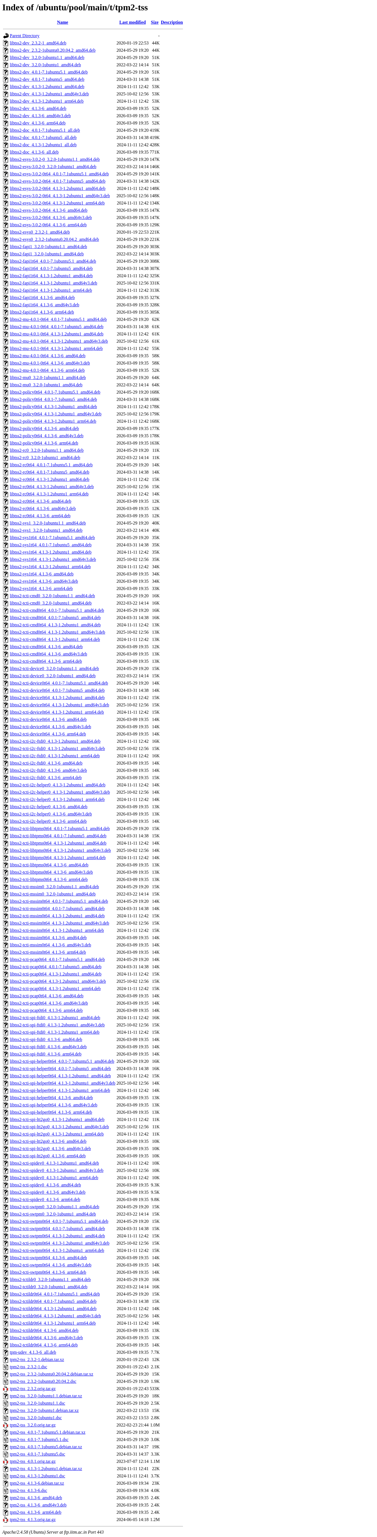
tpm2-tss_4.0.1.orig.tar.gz (33, 1461)
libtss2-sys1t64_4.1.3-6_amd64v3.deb (44, 581)
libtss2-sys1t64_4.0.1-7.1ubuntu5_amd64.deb (50, 544)
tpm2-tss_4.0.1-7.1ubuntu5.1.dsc (39, 1439)
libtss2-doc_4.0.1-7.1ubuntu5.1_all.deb (45, 130)
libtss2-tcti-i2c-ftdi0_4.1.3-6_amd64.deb (46, 763)
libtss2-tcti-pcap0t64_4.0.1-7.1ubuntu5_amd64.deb (55, 966)
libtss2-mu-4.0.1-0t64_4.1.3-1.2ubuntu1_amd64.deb (56, 334)
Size (155, 22)
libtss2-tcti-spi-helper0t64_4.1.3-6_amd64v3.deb (53, 1105)
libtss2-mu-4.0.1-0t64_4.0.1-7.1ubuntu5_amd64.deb (56, 326)
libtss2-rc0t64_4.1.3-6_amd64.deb (40, 501)
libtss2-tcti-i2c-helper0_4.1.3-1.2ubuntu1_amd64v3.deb (60, 792)
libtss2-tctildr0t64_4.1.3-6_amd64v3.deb (46, 1337)
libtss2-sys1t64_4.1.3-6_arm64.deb (41, 588)
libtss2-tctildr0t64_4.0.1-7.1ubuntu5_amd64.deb (53, 1301)
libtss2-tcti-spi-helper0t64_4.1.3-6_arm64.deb (51, 1112)
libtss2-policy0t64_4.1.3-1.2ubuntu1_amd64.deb (53, 406)
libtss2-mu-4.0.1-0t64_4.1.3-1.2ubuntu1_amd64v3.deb (59, 341)
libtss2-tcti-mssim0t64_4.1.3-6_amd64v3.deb (50, 945)
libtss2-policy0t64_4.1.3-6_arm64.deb (44, 443)
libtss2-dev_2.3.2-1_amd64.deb (38, 43)
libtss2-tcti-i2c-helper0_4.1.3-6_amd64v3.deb (51, 814)
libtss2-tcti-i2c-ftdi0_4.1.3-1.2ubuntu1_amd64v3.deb (57, 748)
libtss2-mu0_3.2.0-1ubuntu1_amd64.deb (46, 384)
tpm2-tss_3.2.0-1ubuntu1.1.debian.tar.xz (46, 1395)
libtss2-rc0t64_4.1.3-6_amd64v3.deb (43, 508)
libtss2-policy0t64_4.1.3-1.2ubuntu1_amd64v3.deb (55, 414)
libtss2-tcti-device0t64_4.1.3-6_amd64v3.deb (50, 726)
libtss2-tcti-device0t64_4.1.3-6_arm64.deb (48, 734)
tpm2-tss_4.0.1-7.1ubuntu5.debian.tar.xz (46, 1446)
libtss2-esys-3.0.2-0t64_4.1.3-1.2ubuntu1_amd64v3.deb (60, 195)
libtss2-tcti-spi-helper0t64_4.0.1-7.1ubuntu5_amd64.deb (60, 1068)
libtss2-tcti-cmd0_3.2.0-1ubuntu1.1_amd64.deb (52, 595)
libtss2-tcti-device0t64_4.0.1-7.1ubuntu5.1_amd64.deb (59, 683)
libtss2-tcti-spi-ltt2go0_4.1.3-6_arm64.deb (48, 1155)
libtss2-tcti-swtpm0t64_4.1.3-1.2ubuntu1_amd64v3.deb (59, 1243)
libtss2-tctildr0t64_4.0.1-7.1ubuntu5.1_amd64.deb (55, 1294)
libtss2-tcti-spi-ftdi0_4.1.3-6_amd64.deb (46, 1039)
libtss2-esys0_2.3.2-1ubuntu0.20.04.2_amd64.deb (54, 239)
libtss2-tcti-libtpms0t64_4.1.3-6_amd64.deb (49, 864)
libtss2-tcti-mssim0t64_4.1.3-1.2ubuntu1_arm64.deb (57, 930)
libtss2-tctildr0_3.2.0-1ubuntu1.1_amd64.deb (50, 1279)
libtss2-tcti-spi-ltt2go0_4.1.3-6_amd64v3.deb (50, 1148)
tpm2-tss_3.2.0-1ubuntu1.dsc (36, 1417)
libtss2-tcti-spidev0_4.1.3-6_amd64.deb (45, 1185)
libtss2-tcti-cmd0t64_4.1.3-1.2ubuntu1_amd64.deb (55, 624)
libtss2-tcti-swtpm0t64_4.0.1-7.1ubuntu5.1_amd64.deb (59, 1221)
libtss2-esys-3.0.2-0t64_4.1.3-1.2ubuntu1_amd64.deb (57, 188)
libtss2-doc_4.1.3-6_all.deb (34, 152)
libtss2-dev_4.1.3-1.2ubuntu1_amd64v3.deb (49, 93)
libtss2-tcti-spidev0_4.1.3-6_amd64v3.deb (48, 1192)
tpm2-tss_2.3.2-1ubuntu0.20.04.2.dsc (43, 1381)
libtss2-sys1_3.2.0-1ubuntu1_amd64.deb (46, 530)
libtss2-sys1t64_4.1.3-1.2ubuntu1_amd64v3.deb (53, 559)
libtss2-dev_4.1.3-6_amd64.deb (38, 108)
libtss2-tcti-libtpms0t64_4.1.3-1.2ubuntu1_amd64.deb (58, 843)
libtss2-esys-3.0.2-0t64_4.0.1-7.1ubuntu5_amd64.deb (57, 181)
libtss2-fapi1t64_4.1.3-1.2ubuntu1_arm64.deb (51, 290)
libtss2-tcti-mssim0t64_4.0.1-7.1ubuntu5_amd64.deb (57, 908)
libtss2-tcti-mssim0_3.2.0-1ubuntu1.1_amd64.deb (54, 886)
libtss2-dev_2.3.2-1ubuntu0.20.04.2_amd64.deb (53, 50)
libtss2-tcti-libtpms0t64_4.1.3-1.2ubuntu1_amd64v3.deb (60, 850)
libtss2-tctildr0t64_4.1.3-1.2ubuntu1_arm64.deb (53, 1323)
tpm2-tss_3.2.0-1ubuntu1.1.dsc (37, 1403)
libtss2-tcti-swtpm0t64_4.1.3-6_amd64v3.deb (50, 1265)
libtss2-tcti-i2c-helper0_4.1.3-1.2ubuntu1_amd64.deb (57, 784)
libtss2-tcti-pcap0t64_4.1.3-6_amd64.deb (47, 995)
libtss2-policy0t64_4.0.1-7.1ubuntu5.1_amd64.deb (55, 392)
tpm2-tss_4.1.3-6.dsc (28, 1490)
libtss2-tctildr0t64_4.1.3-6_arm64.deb (44, 1345)
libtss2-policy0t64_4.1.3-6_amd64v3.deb (47, 435)
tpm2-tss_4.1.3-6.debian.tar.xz (37, 1483)
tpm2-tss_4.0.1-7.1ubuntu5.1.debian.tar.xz (48, 1432)
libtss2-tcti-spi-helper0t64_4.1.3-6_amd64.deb (51, 1097)
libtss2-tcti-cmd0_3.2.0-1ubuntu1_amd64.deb (51, 603)
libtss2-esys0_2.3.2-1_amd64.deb (40, 232)
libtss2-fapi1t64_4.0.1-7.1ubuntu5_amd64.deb (51, 268)
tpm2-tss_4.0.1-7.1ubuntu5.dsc (37, 1454)
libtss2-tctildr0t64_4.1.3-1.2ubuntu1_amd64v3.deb (55, 1315)
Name (62, 22)
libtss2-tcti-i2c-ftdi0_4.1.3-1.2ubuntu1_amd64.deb (55, 741)
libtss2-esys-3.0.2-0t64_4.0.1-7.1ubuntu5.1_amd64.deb (59, 173)
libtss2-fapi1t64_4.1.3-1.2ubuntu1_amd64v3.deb (53, 283)
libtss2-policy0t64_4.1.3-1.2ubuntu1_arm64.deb (53, 421)
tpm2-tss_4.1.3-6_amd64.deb (36, 1497)
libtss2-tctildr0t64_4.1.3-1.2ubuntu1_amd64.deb (53, 1308)
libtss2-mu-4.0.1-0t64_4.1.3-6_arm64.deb (47, 370)
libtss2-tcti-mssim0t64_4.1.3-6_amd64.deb (48, 937)
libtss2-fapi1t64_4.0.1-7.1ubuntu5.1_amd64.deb (53, 261)
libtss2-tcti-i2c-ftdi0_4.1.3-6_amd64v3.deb (48, 770)
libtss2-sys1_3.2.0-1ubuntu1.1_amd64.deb (48, 523)
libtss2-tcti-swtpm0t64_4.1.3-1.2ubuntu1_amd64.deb (57, 1235)
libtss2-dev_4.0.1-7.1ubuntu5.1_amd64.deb (49, 72)
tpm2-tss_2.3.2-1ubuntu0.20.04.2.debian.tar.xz (51, 1374)
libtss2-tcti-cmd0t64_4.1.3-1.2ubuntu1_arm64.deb (55, 639)
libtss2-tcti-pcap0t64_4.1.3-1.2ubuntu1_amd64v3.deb (58, 981)
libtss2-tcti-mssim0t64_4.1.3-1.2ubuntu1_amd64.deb (57, 915)
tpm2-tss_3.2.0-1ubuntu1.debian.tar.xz (44, 1410)
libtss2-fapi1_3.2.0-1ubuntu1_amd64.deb (47, 254)
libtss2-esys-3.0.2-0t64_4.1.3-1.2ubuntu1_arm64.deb (57, 203)
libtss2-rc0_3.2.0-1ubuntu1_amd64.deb (45, 457)
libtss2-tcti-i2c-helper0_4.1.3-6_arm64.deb (48, 821)
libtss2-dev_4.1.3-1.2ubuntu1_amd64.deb (47, 86)
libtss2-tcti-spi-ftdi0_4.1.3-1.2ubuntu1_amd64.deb (55, 1017)
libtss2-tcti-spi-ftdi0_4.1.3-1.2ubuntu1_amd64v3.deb (57, 1025)
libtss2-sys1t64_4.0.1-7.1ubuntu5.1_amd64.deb (52, 537)
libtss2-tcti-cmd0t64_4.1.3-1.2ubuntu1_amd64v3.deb (57, 632)
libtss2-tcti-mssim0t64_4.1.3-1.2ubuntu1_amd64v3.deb (59, 923)
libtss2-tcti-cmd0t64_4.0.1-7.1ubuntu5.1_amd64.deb (57, 610)
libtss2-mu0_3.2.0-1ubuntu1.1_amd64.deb (48, 377)
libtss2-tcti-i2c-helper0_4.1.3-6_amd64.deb (48, 806)
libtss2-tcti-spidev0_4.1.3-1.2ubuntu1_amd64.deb (54, 1163)
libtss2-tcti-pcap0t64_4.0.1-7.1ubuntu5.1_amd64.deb (57, 959)
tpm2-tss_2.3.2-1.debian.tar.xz (37, 1359)
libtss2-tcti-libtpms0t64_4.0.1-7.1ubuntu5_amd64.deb (58, 835)
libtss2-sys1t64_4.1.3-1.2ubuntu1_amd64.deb (50, 552)
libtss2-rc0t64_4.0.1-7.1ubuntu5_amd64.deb (49, 472)
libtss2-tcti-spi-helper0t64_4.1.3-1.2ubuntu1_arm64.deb (60, 1090)
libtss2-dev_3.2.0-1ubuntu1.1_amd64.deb (47, 57)
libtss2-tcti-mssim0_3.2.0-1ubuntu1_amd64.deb (53, 894)
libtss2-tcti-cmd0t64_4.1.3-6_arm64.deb (46, 661)
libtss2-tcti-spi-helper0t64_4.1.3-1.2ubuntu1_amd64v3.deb (62, 1083)
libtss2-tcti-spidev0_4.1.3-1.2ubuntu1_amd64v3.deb (56, 1170)
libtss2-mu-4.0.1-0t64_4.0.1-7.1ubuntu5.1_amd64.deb (58, 319)
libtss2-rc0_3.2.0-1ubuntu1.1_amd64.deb (47, 450)
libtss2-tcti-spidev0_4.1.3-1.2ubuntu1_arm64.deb (54, 1177)
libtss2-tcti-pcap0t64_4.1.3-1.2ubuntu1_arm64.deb (55, 988)
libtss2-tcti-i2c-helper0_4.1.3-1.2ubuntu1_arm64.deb (57, 799)
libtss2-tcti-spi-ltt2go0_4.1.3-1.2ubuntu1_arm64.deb (57, 1134)
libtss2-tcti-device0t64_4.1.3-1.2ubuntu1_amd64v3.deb (59, 704)
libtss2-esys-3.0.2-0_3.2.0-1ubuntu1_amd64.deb (53, 166)
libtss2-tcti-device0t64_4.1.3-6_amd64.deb (48, 719)
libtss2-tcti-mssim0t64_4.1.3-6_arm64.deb (48, 952)
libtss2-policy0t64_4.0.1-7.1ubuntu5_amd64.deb (53, 399)
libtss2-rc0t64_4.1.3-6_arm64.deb (40, 515)
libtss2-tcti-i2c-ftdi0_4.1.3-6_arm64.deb (46, 777)
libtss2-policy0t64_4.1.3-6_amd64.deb (44, 428)
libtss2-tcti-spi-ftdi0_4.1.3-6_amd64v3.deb (48, 1046)
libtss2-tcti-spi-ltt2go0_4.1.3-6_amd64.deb (48, 1141)
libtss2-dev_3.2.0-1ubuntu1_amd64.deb (45, 64)
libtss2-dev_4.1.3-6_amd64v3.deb (40, 115)
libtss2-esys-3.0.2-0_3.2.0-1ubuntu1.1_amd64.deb (55, 159)
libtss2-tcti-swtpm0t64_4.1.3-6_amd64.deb (48, 1257)
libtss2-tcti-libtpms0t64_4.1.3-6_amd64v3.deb (51, 872)
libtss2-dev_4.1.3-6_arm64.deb (38, 123)
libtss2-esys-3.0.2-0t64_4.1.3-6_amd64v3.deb (51, 217)
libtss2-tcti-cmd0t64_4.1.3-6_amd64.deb (46, 646)
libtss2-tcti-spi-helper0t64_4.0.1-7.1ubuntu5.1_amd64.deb (62, 1061)
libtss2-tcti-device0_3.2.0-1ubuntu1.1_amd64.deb (54, 668)
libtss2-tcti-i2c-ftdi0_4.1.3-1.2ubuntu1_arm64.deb (55, 755)
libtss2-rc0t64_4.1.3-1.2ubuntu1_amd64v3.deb (52, 486)
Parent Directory (24, 35)
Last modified (132, 22)
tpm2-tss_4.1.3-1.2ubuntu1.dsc (37, 1475)
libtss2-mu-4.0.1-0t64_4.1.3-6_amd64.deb (48, 355)
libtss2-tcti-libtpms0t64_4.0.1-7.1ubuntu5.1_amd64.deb (60, 828)
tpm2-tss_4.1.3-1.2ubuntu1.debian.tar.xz (46, 1468)
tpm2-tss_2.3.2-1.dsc (28, 1366)
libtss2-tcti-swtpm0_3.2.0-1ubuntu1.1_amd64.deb (54, 1206)
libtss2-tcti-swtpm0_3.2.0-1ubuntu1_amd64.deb (53, 1214)
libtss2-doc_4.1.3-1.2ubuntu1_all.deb (43, 144)
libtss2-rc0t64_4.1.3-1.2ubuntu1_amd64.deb (49, 479)
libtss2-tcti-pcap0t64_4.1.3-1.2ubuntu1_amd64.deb (55, 974)
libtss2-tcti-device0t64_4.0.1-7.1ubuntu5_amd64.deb (57, 690)
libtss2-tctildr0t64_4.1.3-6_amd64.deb (44, 1330)
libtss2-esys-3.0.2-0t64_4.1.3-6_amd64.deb (48, 210)
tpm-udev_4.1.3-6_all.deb (33, 1352)
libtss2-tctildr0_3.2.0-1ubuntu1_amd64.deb (48, 1286)
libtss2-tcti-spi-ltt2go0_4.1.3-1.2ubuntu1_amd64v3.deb (59, 1126)
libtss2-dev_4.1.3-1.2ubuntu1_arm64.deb (47, 101)
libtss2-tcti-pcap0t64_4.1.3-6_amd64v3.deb (49, 1003)
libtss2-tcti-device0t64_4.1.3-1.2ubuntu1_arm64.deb (57, 712)
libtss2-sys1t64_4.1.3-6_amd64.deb (41, 574)
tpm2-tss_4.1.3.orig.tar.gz (33, 1519)
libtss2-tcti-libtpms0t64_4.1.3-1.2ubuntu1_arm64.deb (58, 857)
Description (172, 22)
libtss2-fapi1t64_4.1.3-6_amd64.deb (42, 297)
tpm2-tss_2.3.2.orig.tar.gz (33, 1388)
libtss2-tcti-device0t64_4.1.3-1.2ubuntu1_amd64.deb (57, 697)
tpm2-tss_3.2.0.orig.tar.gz (33, 1425)
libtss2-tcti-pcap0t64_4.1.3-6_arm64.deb (46, 1010)
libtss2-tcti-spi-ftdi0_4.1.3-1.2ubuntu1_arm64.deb (54, 1032)
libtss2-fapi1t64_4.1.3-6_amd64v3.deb (44, 304)
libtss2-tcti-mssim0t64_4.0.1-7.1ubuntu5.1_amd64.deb (59, 901)
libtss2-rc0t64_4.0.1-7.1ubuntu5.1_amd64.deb (51, 464)
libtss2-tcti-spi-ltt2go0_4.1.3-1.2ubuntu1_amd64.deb (57, 1119)
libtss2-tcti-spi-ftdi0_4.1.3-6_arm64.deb (45, 1054)
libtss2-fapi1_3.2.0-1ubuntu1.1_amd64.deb (48, 246)
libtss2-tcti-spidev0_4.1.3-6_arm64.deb (45, 1199)
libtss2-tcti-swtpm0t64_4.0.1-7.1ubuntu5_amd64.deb (57, 1228)
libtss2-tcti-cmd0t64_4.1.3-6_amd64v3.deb (48, 654)
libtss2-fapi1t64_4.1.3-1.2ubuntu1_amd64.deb (51, 275)
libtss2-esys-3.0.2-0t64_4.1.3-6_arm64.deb (48, 224)
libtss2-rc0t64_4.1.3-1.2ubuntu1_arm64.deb (49, 494)
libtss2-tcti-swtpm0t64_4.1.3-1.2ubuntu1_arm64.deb (57, 1250)
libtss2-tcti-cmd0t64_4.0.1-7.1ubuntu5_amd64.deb (55, 617)
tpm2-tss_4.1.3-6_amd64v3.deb (38, 1505)
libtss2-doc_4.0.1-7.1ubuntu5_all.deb (43, 137)
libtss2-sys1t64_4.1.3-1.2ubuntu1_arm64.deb (50, 566)
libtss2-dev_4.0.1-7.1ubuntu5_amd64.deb (47, 79)
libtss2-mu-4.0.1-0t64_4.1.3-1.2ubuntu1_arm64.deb (56, 348)
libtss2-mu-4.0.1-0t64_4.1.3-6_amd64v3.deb (50, 363)
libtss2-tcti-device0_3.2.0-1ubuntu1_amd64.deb (53, 675)
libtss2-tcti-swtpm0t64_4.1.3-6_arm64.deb (48, 1272)
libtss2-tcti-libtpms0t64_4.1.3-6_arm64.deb (49, 879)
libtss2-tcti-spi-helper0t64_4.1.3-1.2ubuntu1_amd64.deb (60, 1075)
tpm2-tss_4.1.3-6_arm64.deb (35, 1512)
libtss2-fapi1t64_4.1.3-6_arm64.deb (42, 312)
